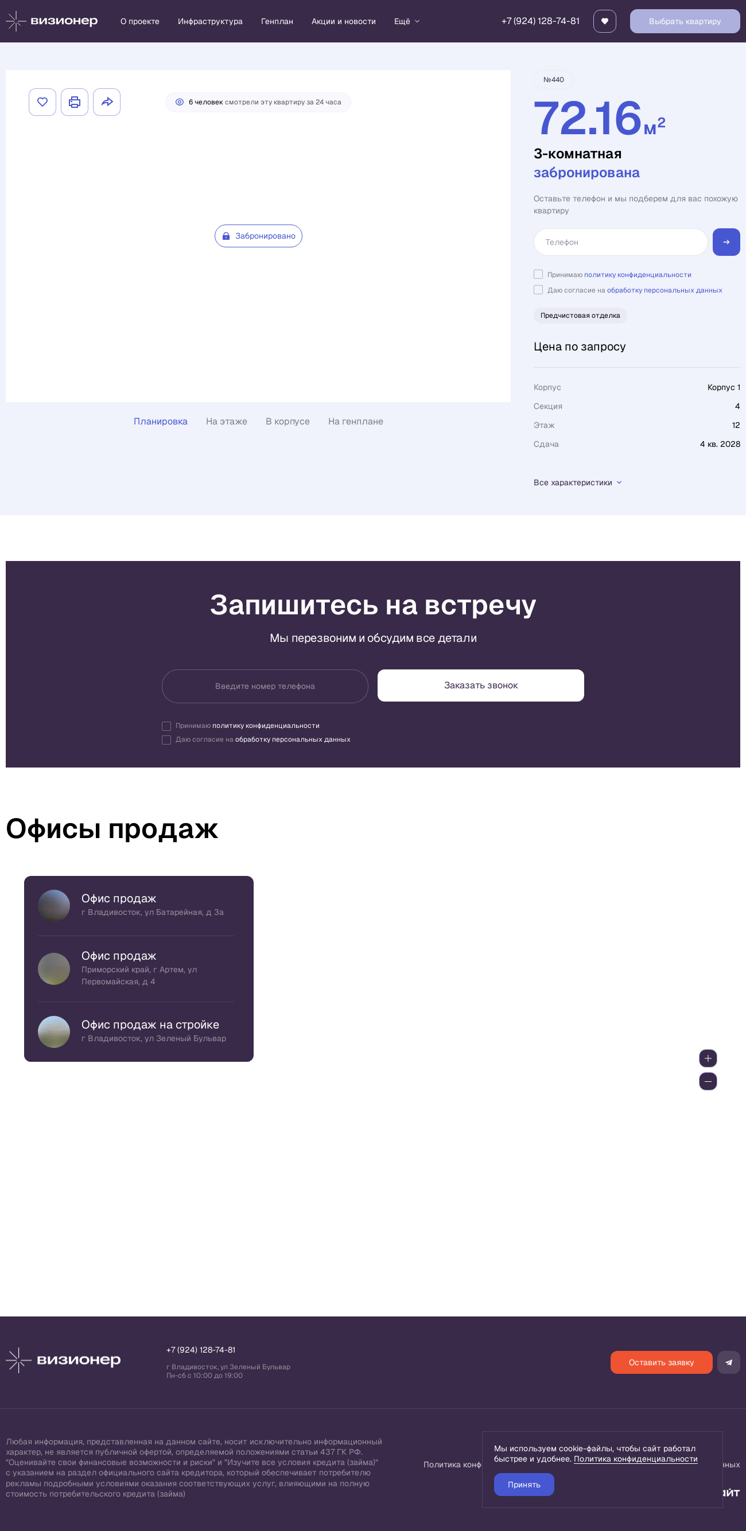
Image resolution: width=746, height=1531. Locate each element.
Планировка (161, 421)
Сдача (546, 444)
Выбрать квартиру (685, 21)
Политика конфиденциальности (636, 1459)
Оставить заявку (661, 1362)
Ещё (408, 21)
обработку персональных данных (664, 290)
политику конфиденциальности (637, 274)
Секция (548, 406)
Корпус (547, 387)
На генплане (355, 421)
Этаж (544, 425)
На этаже (226, 421)
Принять (524, 1484)
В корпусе (288, 421)
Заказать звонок (481, 685)
